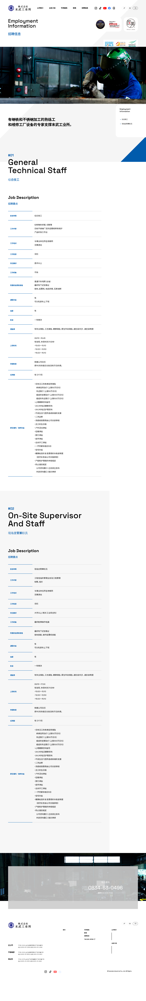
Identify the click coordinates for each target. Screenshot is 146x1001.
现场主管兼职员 (127, 124)
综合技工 (125, 119)
